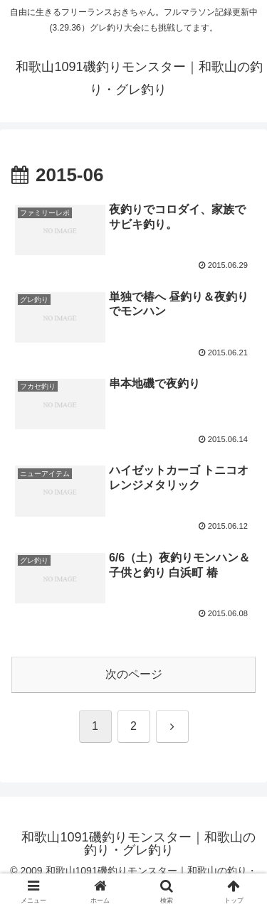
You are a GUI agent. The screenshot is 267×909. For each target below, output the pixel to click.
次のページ (133, 674)
